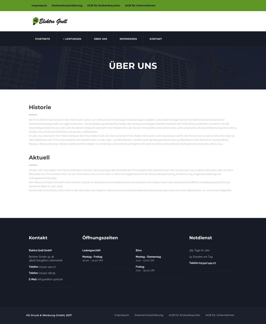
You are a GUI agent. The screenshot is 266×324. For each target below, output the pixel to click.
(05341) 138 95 (42, 273)
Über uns (100, 38)
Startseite (42, 38)
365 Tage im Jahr (199, 250)
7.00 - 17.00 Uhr (148, 258)
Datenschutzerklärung (67, 5)
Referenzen (128, 38)
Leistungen (72, 38)
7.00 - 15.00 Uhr (145, 268)
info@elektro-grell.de (46, 279)
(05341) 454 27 (42, 266)
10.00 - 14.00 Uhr (92, 258)
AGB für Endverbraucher (103, 5)
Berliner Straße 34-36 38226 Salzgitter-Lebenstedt (45, 258)
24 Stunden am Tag (201, 256)
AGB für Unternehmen (140, 5)
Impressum (39, 5)
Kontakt (156, 38)
